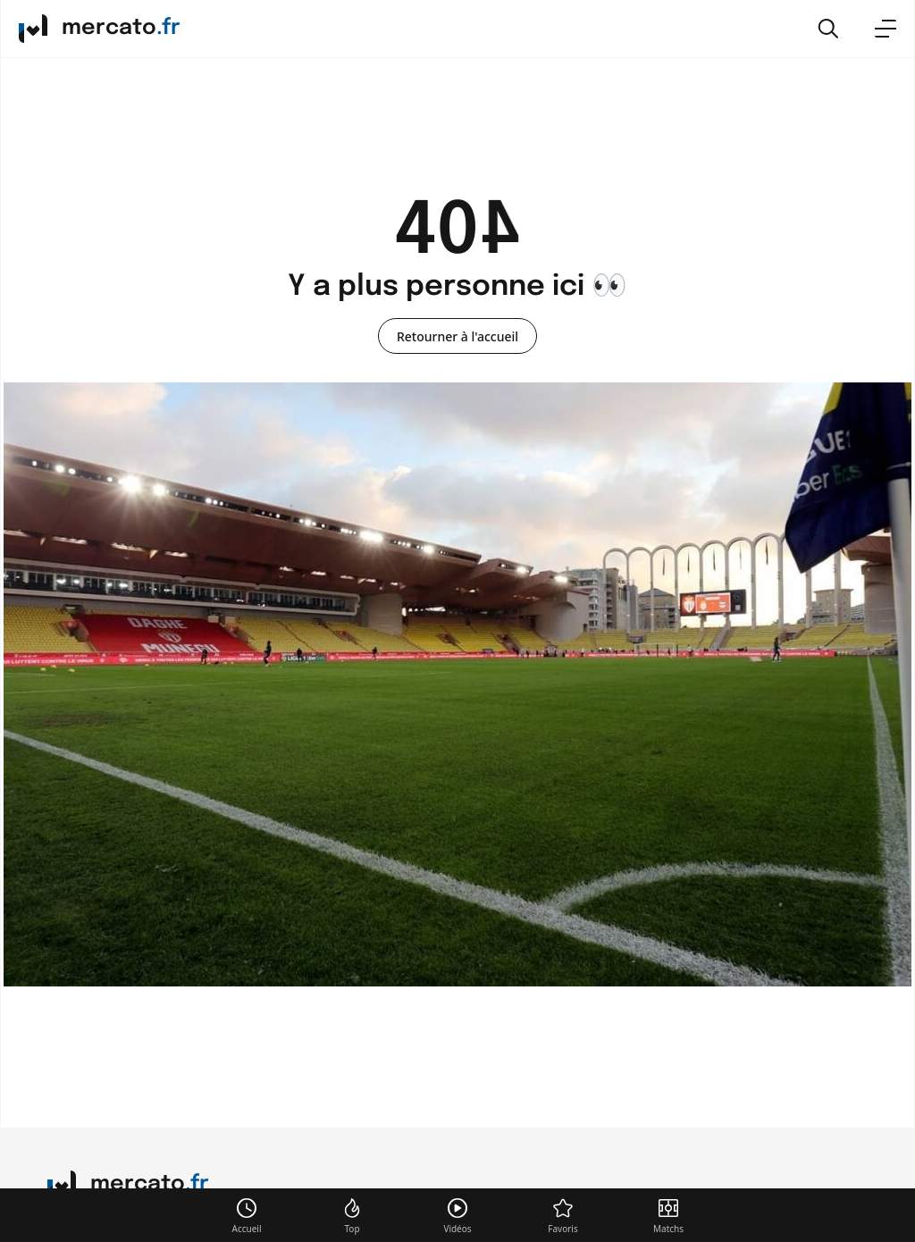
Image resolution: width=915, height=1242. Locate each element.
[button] (828, 28)
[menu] (885, 28)
